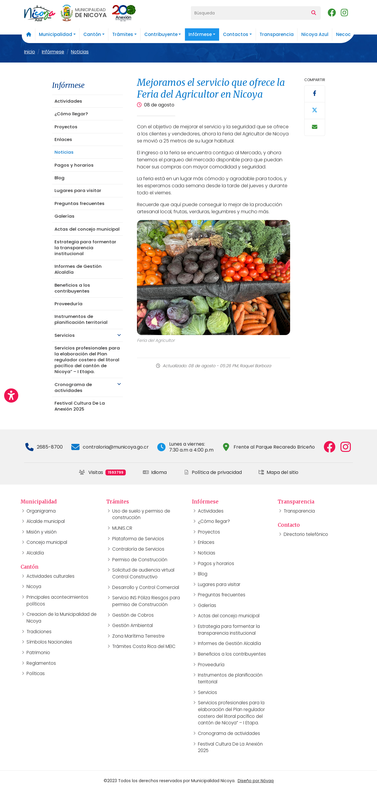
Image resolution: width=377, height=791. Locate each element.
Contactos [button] (235, 34)
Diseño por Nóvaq (256, 781)
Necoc (343, 34)
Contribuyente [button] (161, 34)
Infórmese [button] (200, 34)
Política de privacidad (212, 472)
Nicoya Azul (314, 34)
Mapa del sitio (278, 472)
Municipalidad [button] (55, 34)
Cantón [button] (92, 34)
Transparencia (276, 34)
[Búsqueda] (249, 13)
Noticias (80, 52)
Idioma (155, 472)
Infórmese (53, 52)
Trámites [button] (122, 34)
